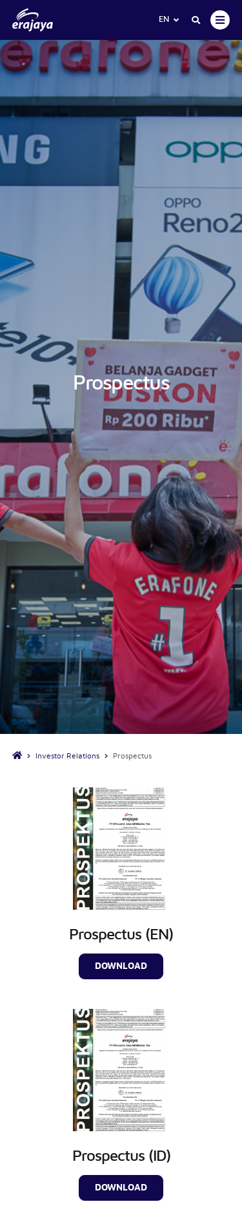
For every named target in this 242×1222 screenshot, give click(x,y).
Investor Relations (67, 756)
